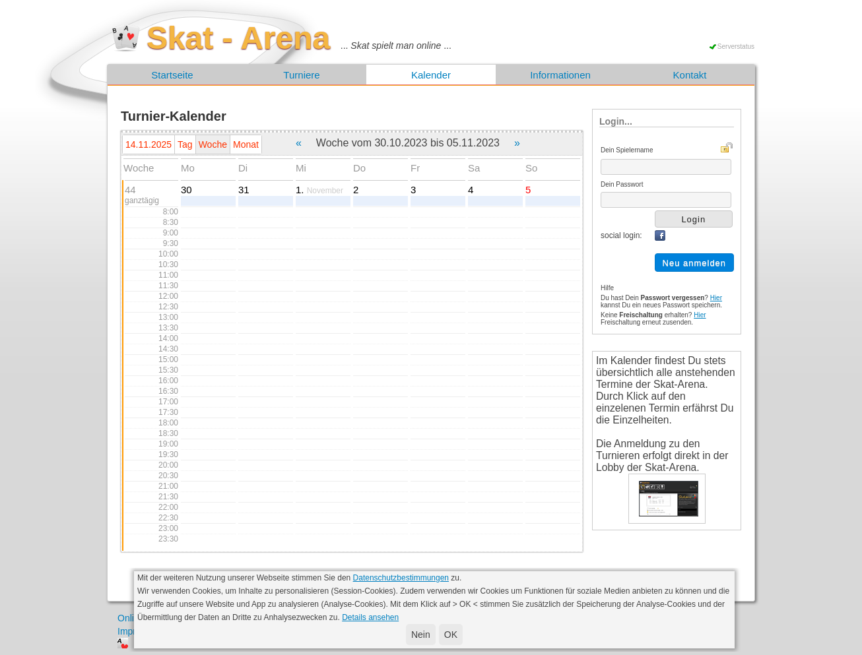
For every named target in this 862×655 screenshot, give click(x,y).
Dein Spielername (627, 150)
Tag (185, 144)
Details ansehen (370, 617)
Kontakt (690, 74)
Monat (246, 144)
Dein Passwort (622, 184)
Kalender (431, 74)
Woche (213, 144)
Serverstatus (735, 46)
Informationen (560, 74)
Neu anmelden (695, 263)
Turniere (301, 74)
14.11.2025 (148, 144)
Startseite (172, 74)
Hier (716, 297)
